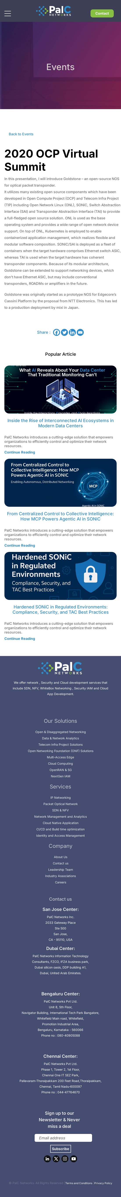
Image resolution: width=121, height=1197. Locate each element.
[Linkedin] (72, 332)
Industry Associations (60, 876)
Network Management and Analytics (60, 816)
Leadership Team (60, 869)
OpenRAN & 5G (61, 770)
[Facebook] (56, 332)
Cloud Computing (60, 763)
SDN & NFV (60, 810)
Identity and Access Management (60, 835)
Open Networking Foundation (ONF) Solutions (60, 751)
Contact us (60, 863)
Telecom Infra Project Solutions (60, 744)
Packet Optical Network (60, 804)
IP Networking (60, 797)
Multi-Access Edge (60, 757)
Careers (60, 882)
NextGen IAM (60, 776)
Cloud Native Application (60, 823)
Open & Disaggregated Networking (60, 732)
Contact (102, 13)
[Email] (80, 332)
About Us (60, 857)
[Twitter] (64, 332)
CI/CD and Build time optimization (60, 829)
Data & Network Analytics (60, 738)
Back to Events (21, 134)
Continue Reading (19, 452)
